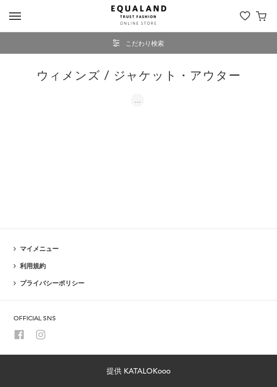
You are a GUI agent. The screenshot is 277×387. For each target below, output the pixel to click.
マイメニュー (39, 248)
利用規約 (33, 265)
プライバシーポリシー (52, 282)
